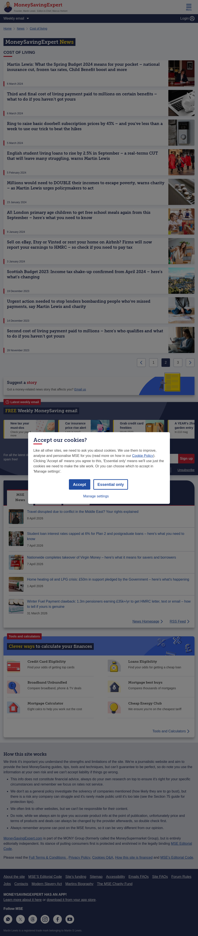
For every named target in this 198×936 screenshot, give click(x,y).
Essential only (110, 484)
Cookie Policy (142, 456)
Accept (79, 484)
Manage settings (96, 496)
